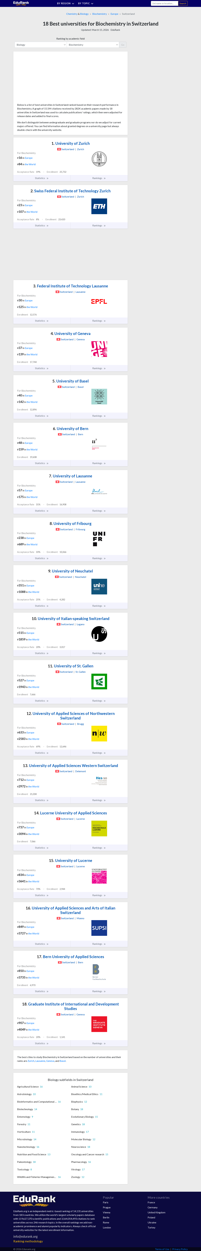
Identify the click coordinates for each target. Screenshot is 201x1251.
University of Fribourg (71, 523)
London (107, 1227)
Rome (106, 1222)
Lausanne (40, 1060)
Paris (105, 1202)
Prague (107, 1207)
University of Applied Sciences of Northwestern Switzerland (71, 715)
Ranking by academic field (70, 38)
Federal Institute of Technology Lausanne (70, 286)
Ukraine (152, 1222)
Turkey (151, 1227)
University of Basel (70, 381)
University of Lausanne (70, 476)
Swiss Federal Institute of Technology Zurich (70, 191)
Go (122, 44)
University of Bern (70, 428)
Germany (153, 1207)
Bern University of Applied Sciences (70, 956)
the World (30, 164)
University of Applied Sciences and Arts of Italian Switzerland (70, 910)
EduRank (115, 29)
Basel (63, 1060)
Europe (114, 13)
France (151, 1202)
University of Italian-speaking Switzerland (70, 618)
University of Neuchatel (70, 571)
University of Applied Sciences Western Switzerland (70, 765)
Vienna (106, 1212)
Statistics (42, 178)
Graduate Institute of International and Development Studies (70, 1006)
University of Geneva (70, 333)
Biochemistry (99, 13)
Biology (84, 13)
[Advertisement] (40, 78)
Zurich (30, 1060)
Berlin (106, 1217)
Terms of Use (162, 1249)
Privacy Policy (180, 1249)
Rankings (99, 178)
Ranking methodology (28, 1241)
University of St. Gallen (70, 666)
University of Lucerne (70, 860)
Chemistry (71, 13)
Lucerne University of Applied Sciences (70, 813)
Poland (151, 1217)
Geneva (50, 1060)
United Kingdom (156, 1212)
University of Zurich (71, 143)
